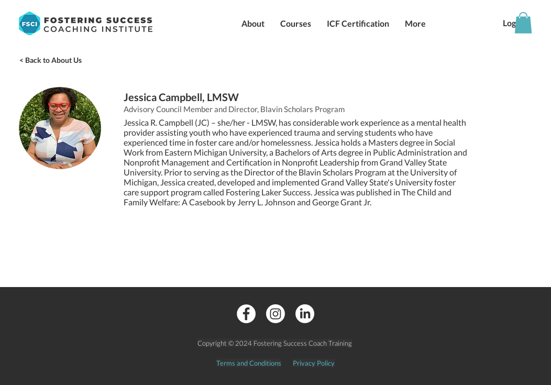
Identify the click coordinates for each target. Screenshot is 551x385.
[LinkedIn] (304, 313)
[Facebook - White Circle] (246, 313)
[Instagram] (275, 313)
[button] (253, 23)
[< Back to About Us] (50, 60)
